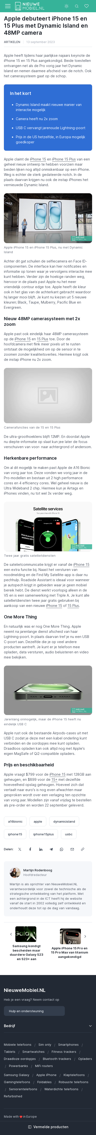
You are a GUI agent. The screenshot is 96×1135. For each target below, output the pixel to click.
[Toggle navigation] (7, 6)
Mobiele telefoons (17, 1044)
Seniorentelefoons (23, 1089)
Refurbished (13, 1096)
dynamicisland (64, 821)
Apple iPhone (46, 1075)
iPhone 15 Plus (64, 159)
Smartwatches (33, 1052)
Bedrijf (9, 1026)
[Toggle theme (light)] (66, 6)
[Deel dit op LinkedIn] (40, 849)
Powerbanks (18, 1066)
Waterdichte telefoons (61, 1089)
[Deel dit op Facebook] (30, 849)
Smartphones (68, 1044)
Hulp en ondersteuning (26, 1011)
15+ (54, 779)
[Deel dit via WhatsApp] (61, 849)
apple (38, 821)
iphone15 (15, 834)
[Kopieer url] (82, 849)
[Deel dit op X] (19, 849)
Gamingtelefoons (17, 1082)
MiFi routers (44, 1066)
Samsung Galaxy (16, 1075)
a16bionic (15, 821)
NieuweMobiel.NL (25, 990)
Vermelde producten (48, 1127)
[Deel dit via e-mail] (72, 849)
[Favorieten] (87, 6)
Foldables (44, 1082)
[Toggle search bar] (77, 6)
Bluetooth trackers (57, 1059)
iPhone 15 (38, 159)
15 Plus (42, 339)
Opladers (85, 1059)
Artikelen (12, 42)
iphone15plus (43, 834)
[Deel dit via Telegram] (51, 849)
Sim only (44, 1044)
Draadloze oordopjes (20, 1059)
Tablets (9, 1052)
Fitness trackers (64, 1052)
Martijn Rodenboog (37, 870)
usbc (68, 834)
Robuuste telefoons (73, 1082)
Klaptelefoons (74, 1075)
